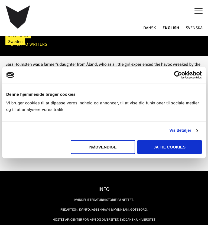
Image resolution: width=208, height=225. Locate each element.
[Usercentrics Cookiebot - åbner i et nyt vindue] (178, 75)
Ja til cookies (170, 147)
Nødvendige (103, 147)
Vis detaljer (180, 130)
